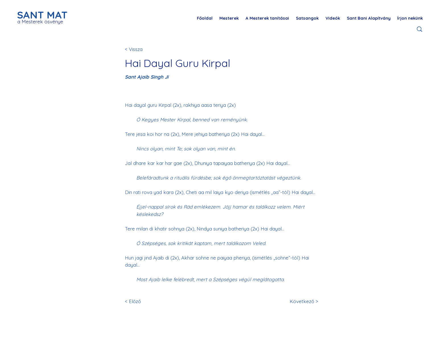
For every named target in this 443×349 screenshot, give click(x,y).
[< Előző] (143, 301)
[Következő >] (303, 301)
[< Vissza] (143, 49)
